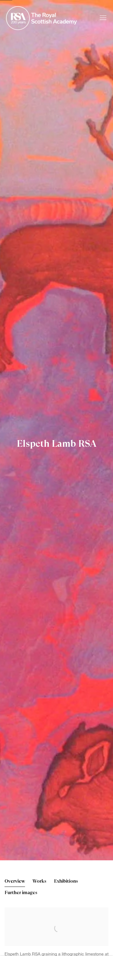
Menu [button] (102, 18)
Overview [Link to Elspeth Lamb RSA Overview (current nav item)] (15, 881)
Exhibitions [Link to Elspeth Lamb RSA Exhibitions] (66, 881)
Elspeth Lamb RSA (56, 443)
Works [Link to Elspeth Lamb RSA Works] (39, 881)
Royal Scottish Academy (42, 18)
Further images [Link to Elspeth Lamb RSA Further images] (21, 893)
